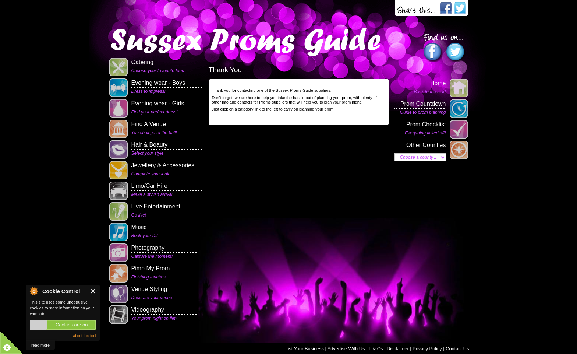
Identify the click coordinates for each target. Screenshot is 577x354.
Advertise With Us (346, 348)
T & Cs (376, 348)
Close (93, 291)
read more (40, 345)
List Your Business (304, 348)
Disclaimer (398, 348)
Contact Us (457, 348)
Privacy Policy (427, 348)
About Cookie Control (33, 291)
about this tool (84, 336)
